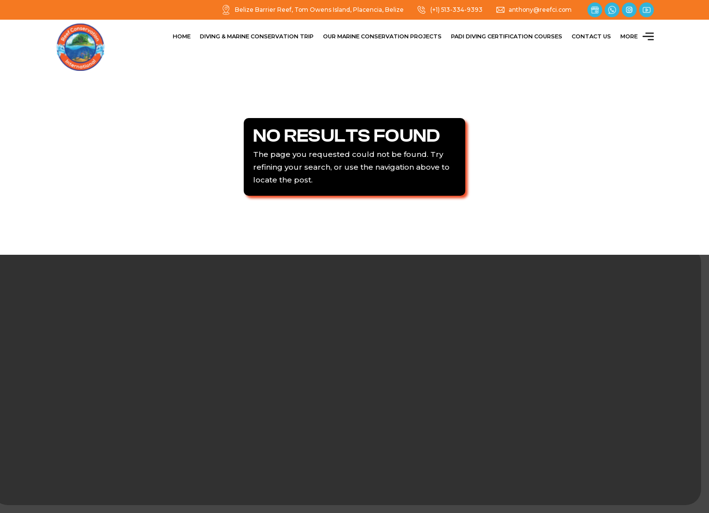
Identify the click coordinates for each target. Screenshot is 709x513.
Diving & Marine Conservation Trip (257, 36)
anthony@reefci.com (533, 10)
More (637, 36)
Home (182, 36)
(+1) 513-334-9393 (450, 10)
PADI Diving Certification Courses (506, 36)
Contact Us (591, 36)
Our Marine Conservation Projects (382, 36)
